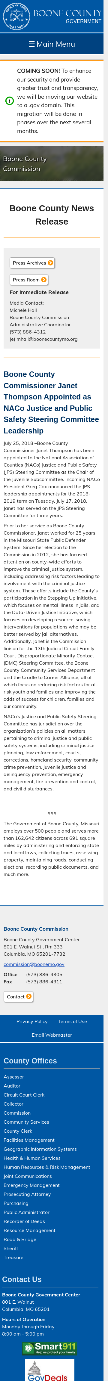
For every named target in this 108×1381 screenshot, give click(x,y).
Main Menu (51, 43)
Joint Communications (28, 1176)
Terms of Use (72, 1021)
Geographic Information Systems (40, 1149)
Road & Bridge (20, 1239)
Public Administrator (27, 1212)
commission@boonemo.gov (34, 964)
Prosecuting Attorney (27, 1194)
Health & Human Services (32, 1158)
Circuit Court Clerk (24, 1095)
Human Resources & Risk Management (47, 1167)
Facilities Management (29, 1140)
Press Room (26, 280)
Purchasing (16, 1203)
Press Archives (29, 263)
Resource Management (30, 1230)
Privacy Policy (32, 1021)
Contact (14, 997)
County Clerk (18, 1131)
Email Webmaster (52, 1035)
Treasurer (14, 1257)
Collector (13, 1104)
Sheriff (11, 1248)
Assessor (14, 1077)
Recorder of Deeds (24, 1221)
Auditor (12, 1086)
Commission (17, 1113)
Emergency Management (32, 1185)
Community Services (26, 1122)
